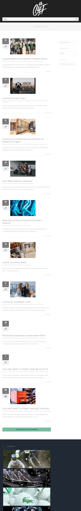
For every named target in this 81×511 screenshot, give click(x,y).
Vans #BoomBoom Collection (17, 181)
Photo (27, 61)
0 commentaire (39, 61)
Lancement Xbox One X (14, 98)
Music (32, 411)
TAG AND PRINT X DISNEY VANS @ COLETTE (25, 369)
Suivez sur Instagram (41, 470)
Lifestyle (21, 61)
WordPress (36, 480)
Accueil (36, 26)
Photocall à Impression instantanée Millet (23, 335)
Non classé (31, 100)
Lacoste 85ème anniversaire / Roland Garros (24, 59)
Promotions (40, 100)
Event (17, 61)
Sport (31, 61)
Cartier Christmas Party (14, 262)
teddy (5, 61)
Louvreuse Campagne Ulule (16, 302)
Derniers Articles (21, 304)
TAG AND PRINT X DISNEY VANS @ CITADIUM (25, 408)
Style (34, 61)
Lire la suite (47, 71)
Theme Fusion (43, 480)
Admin (5, 100)
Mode (40, 26)
